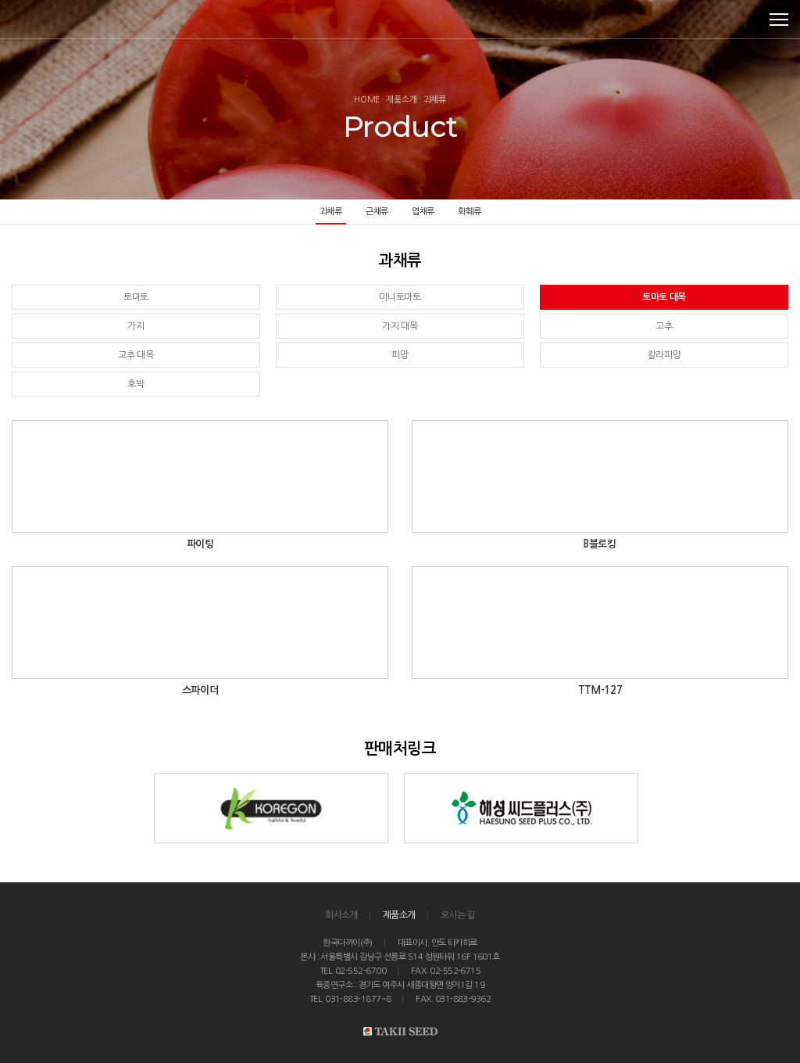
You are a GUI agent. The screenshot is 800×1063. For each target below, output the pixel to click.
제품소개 (399, 915)
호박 (135, 384)
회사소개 (341, 915)
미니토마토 (400, 297)
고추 (663, 326)
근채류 (377, 211)
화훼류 (469, 211)
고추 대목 (136, 355)
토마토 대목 (664, 297)
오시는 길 (458, 915)
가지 (135, 326)
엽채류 (423, 211)
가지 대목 (400, 326)
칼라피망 (664, 355)
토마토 (135, 297)
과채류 (331, 211)
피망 (399, 355)
